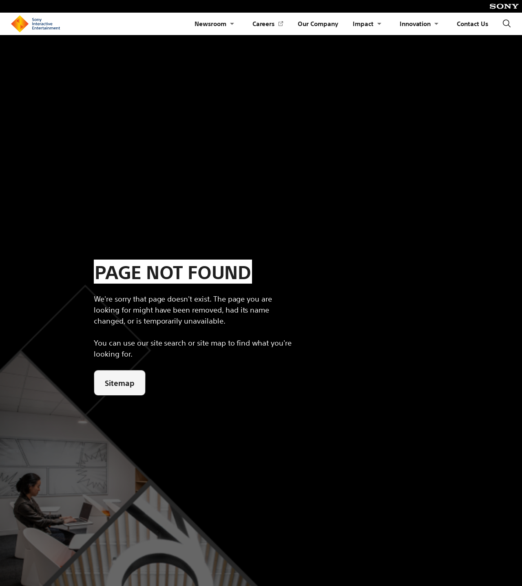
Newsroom (210, 23)
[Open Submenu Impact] (379, 24)
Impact (363, 23)
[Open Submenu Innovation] (436, 24)
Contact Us (472, 23)
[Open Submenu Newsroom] (232, 24)
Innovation (415, 23)
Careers (267, 24)
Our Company (318, 23)
